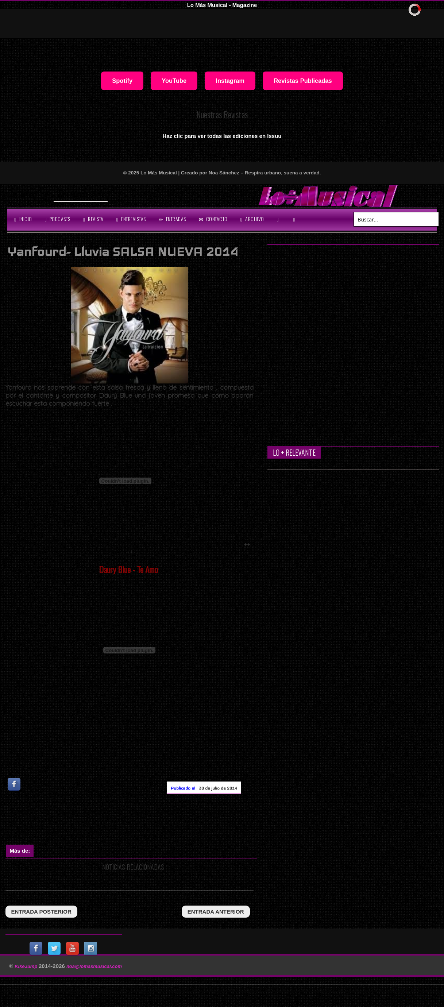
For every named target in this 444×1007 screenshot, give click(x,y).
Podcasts (57, 219)
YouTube (174, 80)
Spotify (122, 80)
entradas (172, 219)
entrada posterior (41, 911)
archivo (252, 219)
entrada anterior (216, 911)
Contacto (213, 219)
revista (93, 219)
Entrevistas (131, 219)
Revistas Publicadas (303, 80)
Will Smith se (76, 195)
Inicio (23, 219)
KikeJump (27, 966)
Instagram (230, 80)
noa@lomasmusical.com (94, 966)
